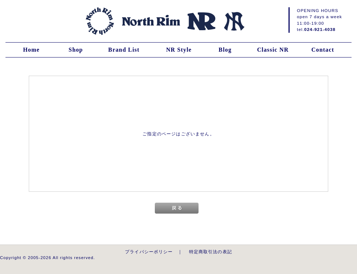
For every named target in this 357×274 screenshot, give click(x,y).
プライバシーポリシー (149, 251)
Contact (322, 50)
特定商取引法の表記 (210, 251)
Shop (75, 50)
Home (31, 50)
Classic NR (273, 50)
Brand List (124, 50)
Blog (225, 50)
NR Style (179, 50)
